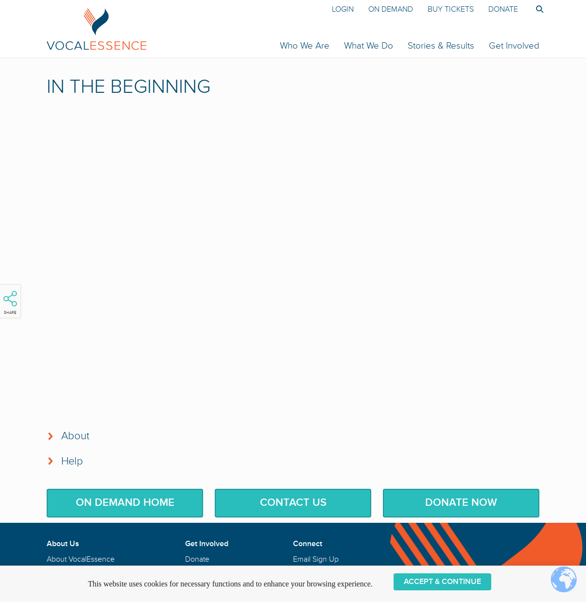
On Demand (390, 9)
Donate (503, 9)
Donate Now (461, 502)
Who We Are (304, 46)
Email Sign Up (316, 559)
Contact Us (293, 502)
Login (343, 9)
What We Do (368, 46)
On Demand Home (125, 502)
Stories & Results (441, 46)
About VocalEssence (81, 559)
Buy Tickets (451, 9)
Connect (307, 544)
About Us (63, 544)
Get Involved (514, 46)
